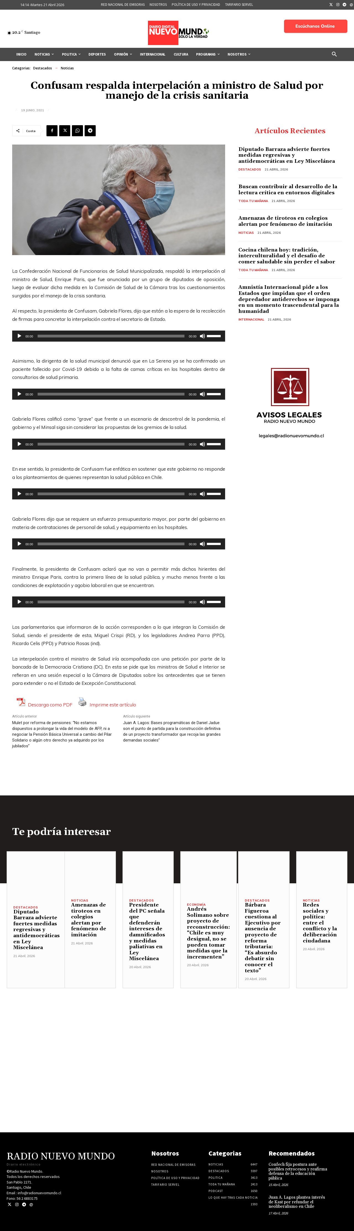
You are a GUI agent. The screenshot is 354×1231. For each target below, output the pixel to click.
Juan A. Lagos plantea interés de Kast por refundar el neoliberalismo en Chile (297, 1202)
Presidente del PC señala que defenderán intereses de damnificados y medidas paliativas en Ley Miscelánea (147, 932)
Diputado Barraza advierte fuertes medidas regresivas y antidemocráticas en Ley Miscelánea (286, 155)
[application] (118, 336)
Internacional (251, 319)
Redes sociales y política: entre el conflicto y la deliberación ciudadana (320, 923)
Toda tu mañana (253, 201)
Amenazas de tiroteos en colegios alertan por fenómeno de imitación (285, 221)
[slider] (111, 336)
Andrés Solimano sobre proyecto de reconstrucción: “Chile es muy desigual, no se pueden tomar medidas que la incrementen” (208, 933)
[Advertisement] (177, 1027)
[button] (334, 54)
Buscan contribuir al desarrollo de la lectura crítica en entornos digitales (287, 190)
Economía (196, 904)
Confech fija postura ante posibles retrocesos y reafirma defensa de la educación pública (298, 1171)
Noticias (67, 68)
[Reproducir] (19, 336)
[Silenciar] (202, 336)
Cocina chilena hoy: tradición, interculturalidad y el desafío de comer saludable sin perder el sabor (286, 256)
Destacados (42, 68)
